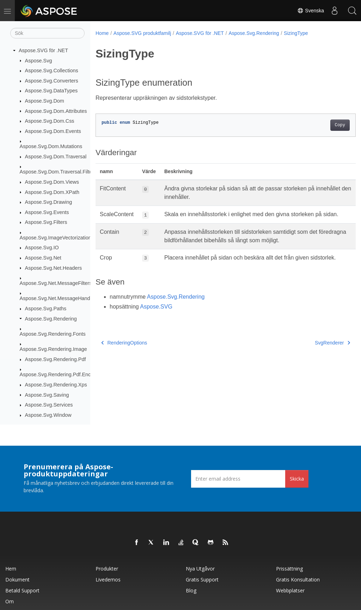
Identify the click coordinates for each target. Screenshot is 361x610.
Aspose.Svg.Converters (51, 81)
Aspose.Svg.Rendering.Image (53, 349)
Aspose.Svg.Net (43, 258)
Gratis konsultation (298, 579)
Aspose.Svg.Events (47, 212)
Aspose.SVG (156, 323)
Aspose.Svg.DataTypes (51, 90)
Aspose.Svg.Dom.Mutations (51, 146)
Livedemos (108, 579)
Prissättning (289, 568)
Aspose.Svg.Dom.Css (49, 121)
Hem (10, 568)
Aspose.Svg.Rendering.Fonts (53, 334)
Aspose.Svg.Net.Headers (53, 268)
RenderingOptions (124, 359)
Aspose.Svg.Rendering (51, 319)
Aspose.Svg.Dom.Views (52, 182)
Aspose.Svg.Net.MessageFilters (56, 283)
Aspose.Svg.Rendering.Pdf (55, 359)
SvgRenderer (314, 359)
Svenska (310, 10)
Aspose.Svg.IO (42, 247)
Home (102, 33)
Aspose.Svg (38, 60)
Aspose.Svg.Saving (47, 395)
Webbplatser (290, 590)
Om (9, 601)
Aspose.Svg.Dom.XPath (52, 192)
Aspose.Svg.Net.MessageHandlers (59, 298)
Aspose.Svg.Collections (51, 70)
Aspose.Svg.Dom (44, 101)
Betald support (22, 590)
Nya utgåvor (200, 568)
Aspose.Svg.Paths (46, 308)
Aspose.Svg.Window (48, 415)
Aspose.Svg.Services (49, 405)
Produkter (107, 568)
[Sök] (47, 33)
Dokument (17, 579)
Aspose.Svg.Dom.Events (53, 131)
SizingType (296, 33)
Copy (322, 125)
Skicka (297, 478)
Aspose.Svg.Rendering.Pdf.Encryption (63, 374)
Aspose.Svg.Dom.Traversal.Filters (58, 172)
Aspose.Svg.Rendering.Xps (56, 385)
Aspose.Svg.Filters (46, 222)
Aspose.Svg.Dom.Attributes (56, 111)
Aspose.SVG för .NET (43, 50)
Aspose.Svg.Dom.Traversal (56, 156)
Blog (191, 590)
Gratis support (202, 579)
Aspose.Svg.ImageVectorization (55, 237)
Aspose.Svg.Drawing (48, 202)
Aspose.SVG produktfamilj (142, 33)
